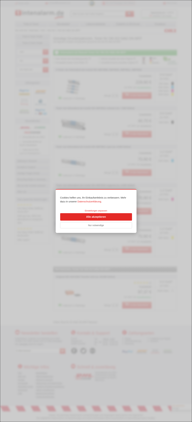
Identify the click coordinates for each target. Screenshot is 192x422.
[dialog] (96, 211)
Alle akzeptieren (96, 216)
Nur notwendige (96, 225)
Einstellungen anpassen (96, 210)
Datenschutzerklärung (89, 201)
